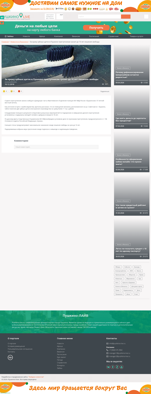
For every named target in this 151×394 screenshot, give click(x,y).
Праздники (118, 294)
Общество (132, 275)
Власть (139, 271)
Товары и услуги (136, 36)
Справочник (113, 36)
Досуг (128, 294)
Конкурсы (61, 365)
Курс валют (61, 357)
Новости (26, 36)
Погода (60, 360)
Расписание (61, 354)
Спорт (136, 294)
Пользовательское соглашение (20, 349)
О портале (12, 343)
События (127, 267)
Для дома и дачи (136, 286)
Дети (138, 290)
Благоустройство (120, 271)
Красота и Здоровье (128, 282)
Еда (140, 279)
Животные (118, 279)
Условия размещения (16, 346)
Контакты (11, 352)
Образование (130, 279)
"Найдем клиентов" (36, 377)
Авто (116, 282)
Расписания (94, 36)
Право (117, 290)
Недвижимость (128, 290)
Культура (137, 267)
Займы (59, 368)
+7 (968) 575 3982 (115, 350)
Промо (141, 275)
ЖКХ (131, 271)
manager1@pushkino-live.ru (119, 353)
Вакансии (76, 36)
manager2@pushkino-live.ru (119, 356)
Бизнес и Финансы (123, 68)
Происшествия (120, 275)
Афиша (42, 36)
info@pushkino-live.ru (117, 343)
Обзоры (117, 267)
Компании (58, 36)
